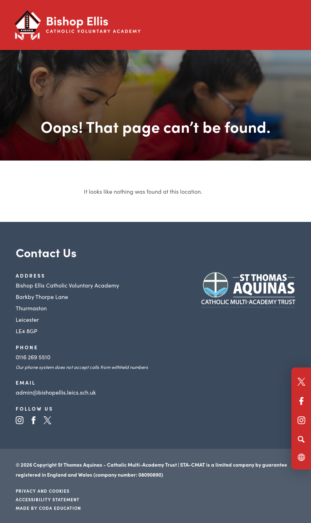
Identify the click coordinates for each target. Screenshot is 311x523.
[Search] (301, 439)
